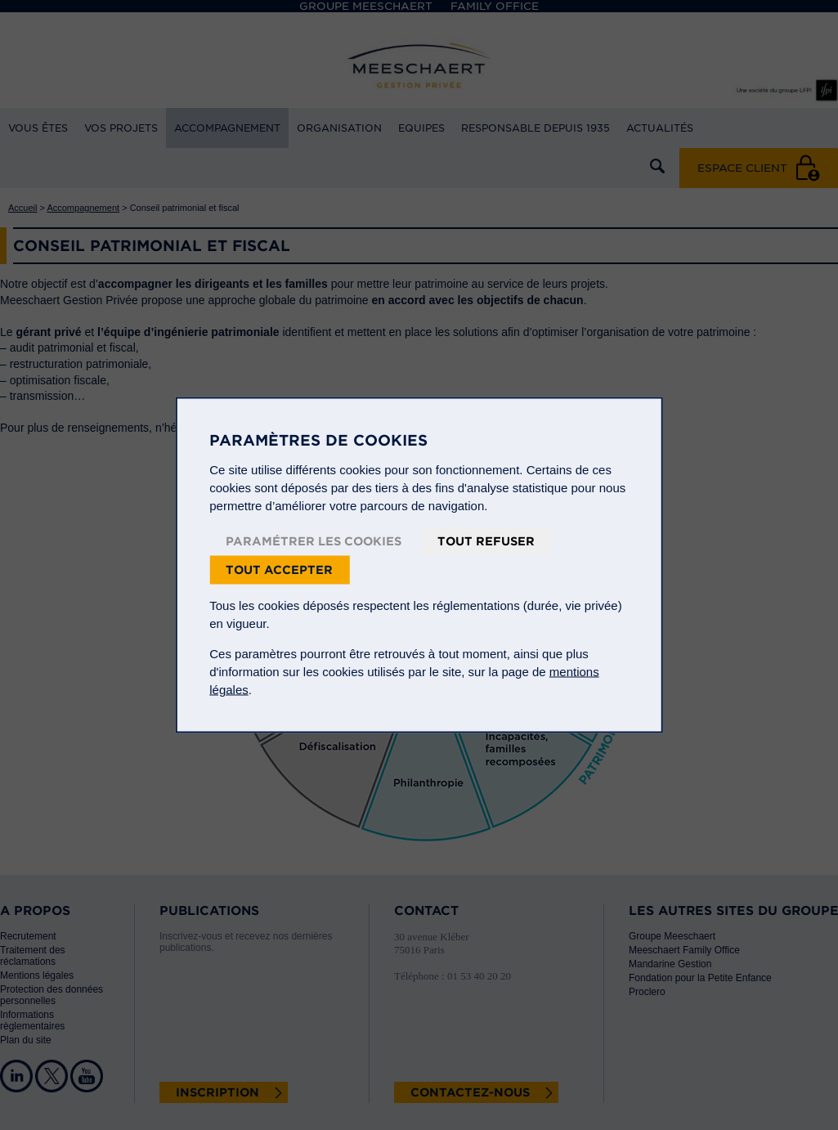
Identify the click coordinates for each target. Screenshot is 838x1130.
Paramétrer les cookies (313, 541)
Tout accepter (279, 569)
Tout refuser (486, 541)
